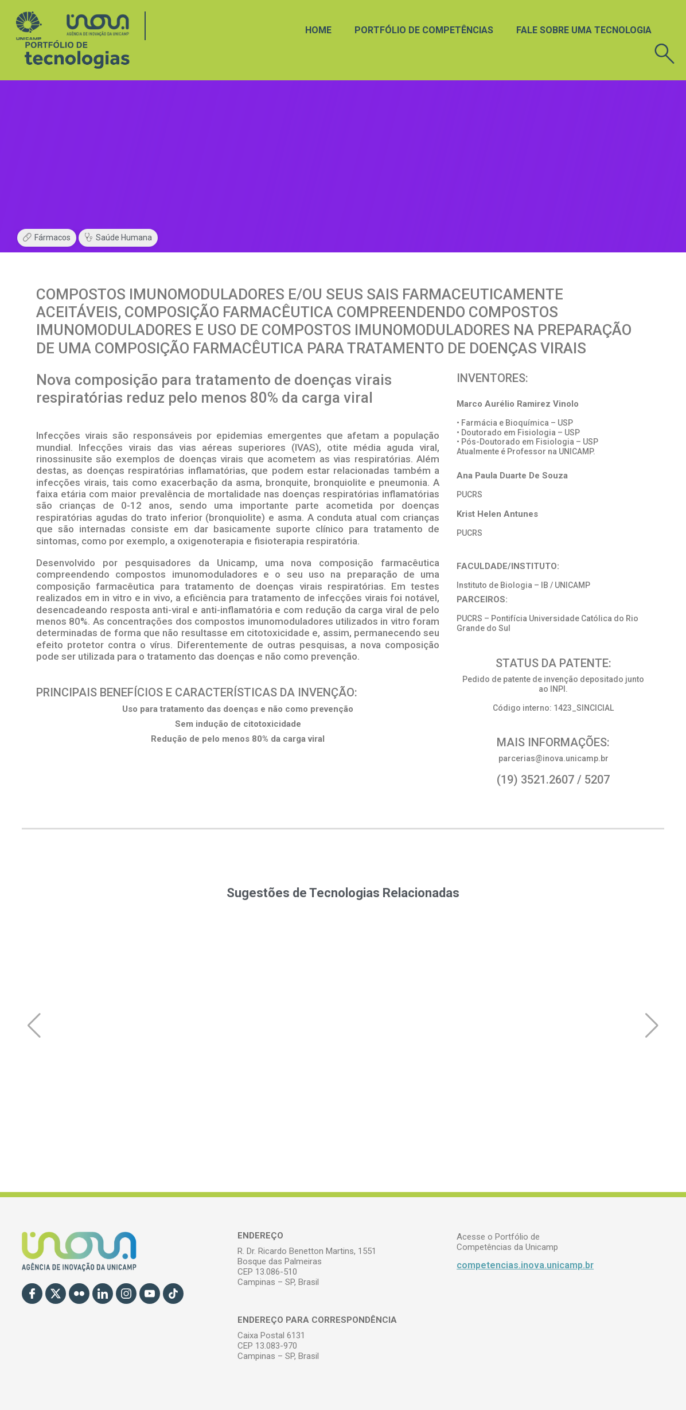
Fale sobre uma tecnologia (584, 30)
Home (318, 30)
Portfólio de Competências (423, 30)
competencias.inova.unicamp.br (525, 1265)
